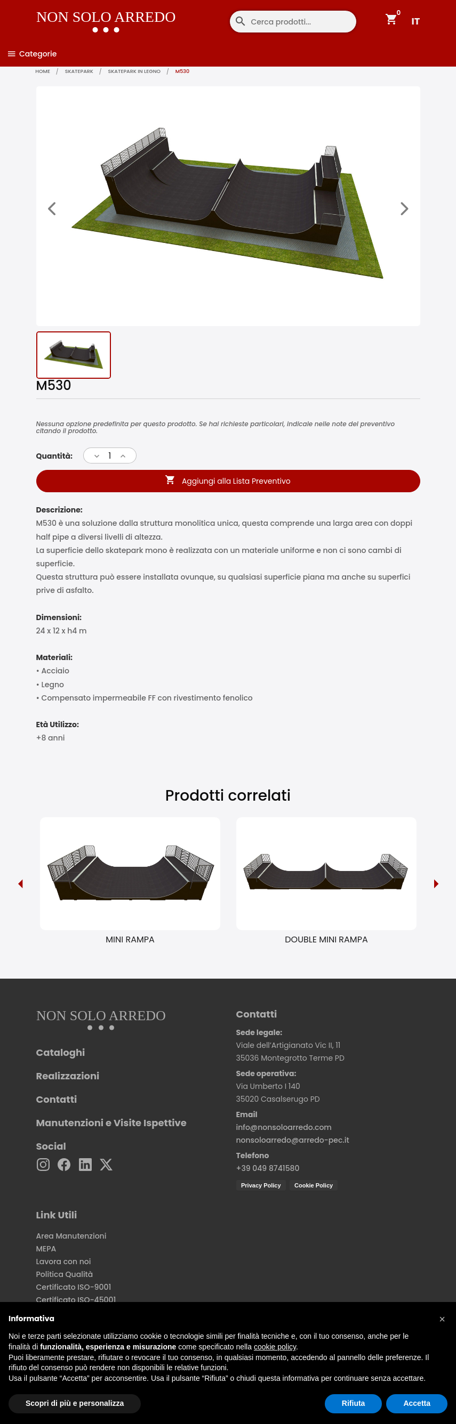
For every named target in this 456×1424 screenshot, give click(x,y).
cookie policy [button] (275, 1346)
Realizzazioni (68, 1076)
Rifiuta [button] (353, 1403)
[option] (130, 884)
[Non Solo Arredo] (78, 13)
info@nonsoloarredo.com (284, 1127)
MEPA (46, 1249)
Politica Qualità (64, 1275)
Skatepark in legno (140, 71)
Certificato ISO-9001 (73, 1287)
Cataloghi (60, 1053)
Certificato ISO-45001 (76, 1300)
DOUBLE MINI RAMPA (326, 940)
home (44, 71)
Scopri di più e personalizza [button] (75, 1403)
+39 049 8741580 (268, 1168)
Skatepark (82, 71)
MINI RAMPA (130, 940)
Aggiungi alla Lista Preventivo (228, 482)
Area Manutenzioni (71, 1236)
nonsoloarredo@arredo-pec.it (292, 1140)
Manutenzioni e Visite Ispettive (111, 1123)
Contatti (56, 1100)
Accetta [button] (416, 1403)
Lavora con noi (63, 1262)
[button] (442, 1319)
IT (416, 21)
